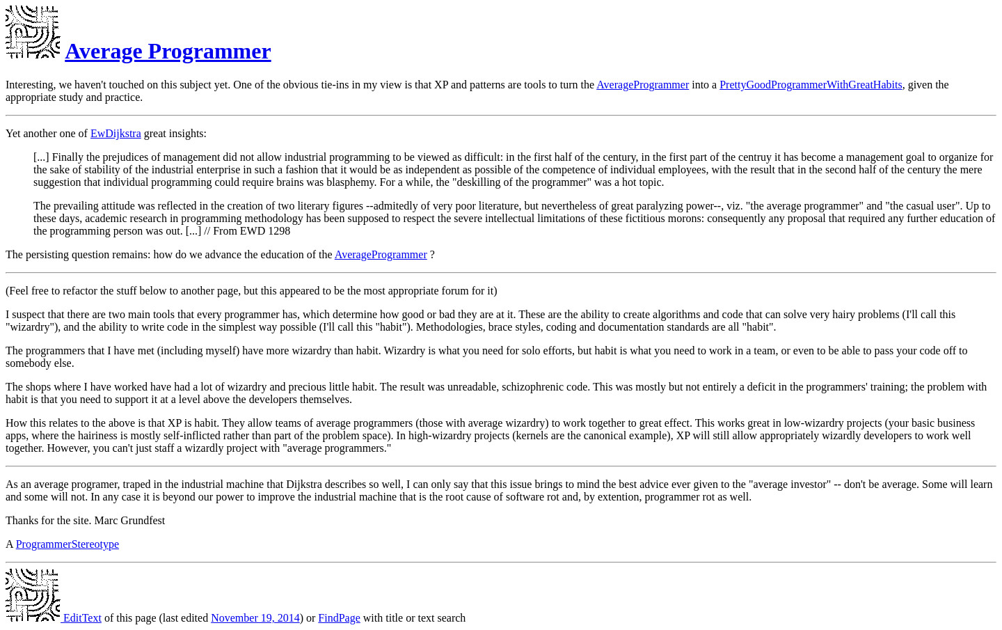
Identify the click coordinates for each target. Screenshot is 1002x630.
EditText (54, 618)
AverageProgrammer (642, 84)
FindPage (339, 618)
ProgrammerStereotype (67, 544)
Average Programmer (168, 50)
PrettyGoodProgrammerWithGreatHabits (810, 84)
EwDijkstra (115, 133)
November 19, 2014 (255, 618)
